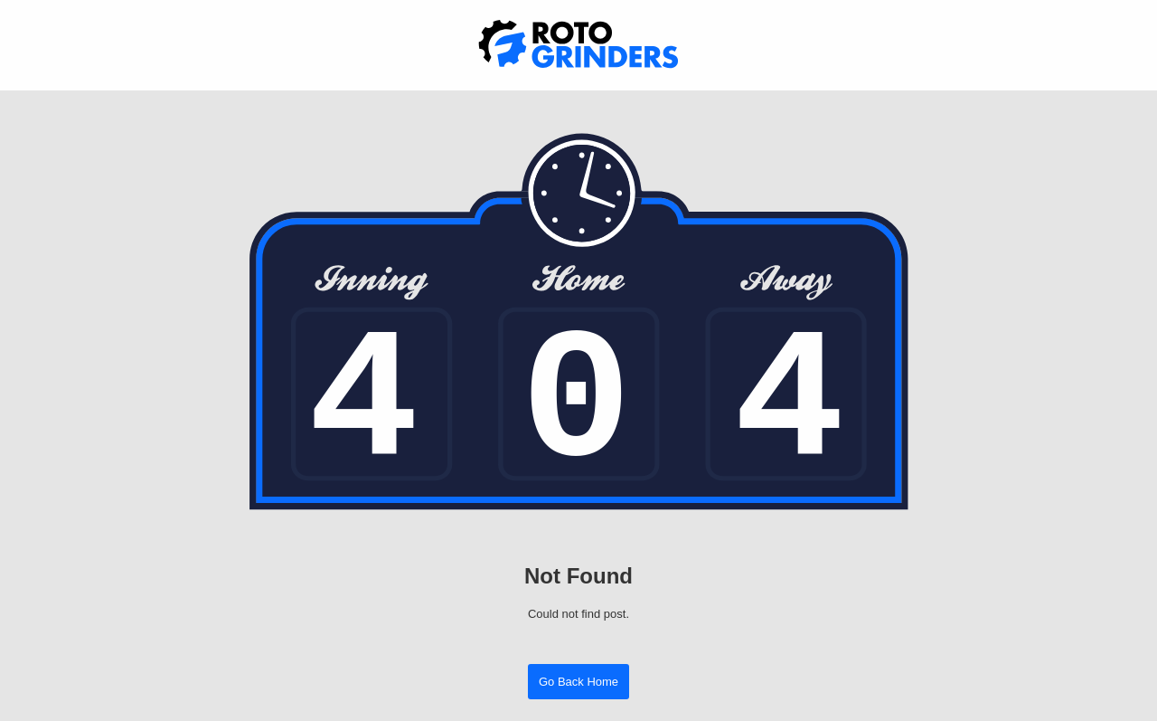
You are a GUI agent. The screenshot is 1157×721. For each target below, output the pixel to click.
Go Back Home (578, 681)
